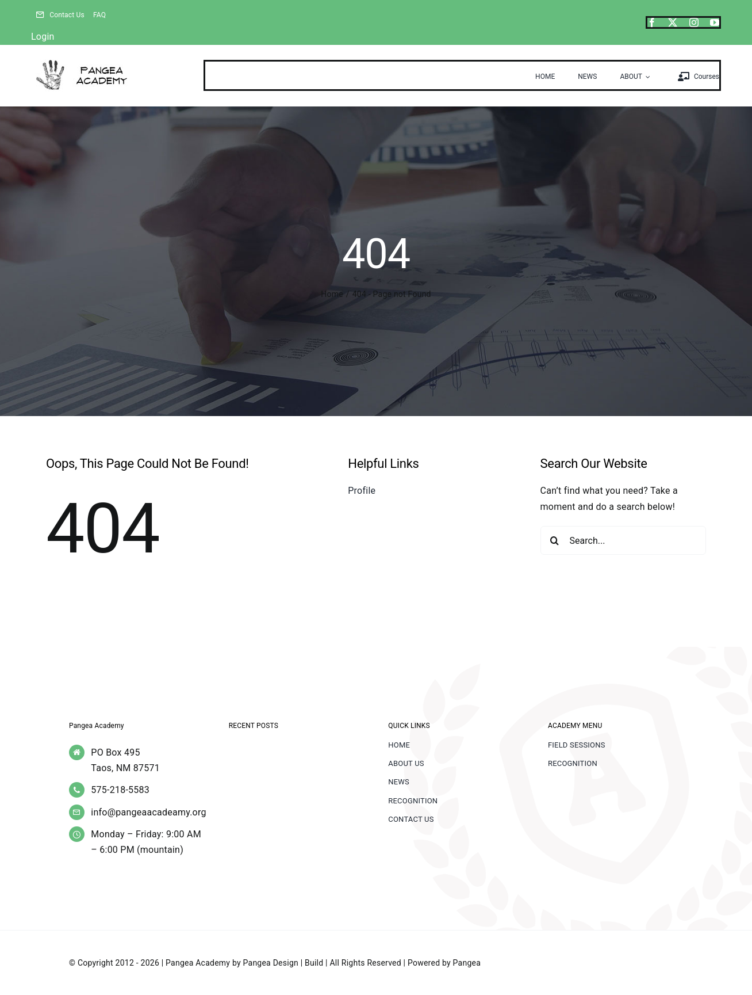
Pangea (467, 962)
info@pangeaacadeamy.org (148, 812)
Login (43, 36)
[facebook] (652, 22)
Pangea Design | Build (283, 962)
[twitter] (672, 22)
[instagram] (694, 22)
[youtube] (714, 22)
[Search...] (623, 540)
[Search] (554, 540)
